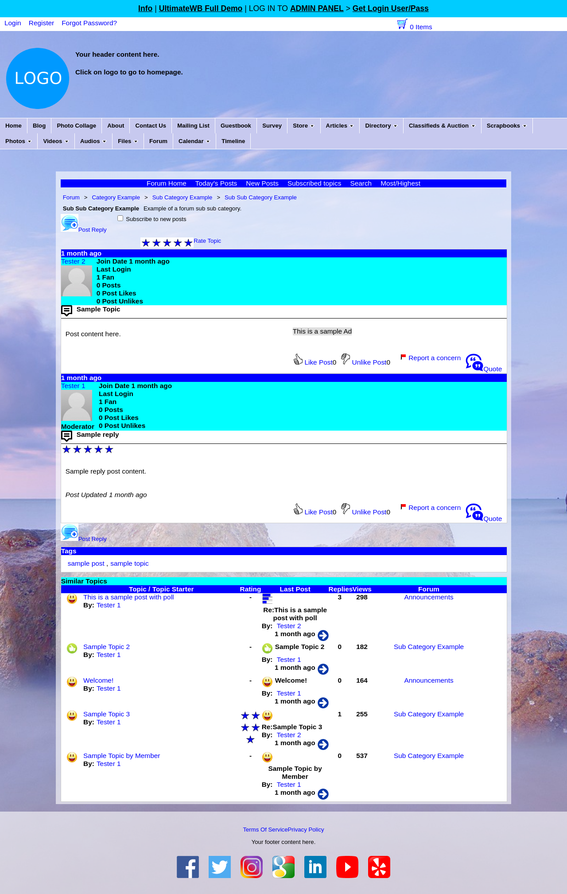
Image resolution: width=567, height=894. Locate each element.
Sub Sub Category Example (261, 197)
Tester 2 (73, 261)
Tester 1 (73, 385)
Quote (484, 369)
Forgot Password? (89, 23)
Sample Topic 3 (106, 714)
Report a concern (430, 357)
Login (12, 23)
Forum (71, 197)
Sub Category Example (182, 197)
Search (361, 183)
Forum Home (166, 183)
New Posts (262, 183)
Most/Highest (400, 183)
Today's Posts (216, 183)
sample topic (129, 563)
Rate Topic (207, 240)
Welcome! (98, 680)
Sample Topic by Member (121, 755)
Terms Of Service (265, 829)
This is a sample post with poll (128, 597)
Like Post (313, 362)
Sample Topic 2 (106, 646)
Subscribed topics (314, 183)
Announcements (428, 597)
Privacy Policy (306, 829)
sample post (86, 563)
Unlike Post (363, 362)
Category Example (116, 197)
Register (41, 23)
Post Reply (84, 229)
